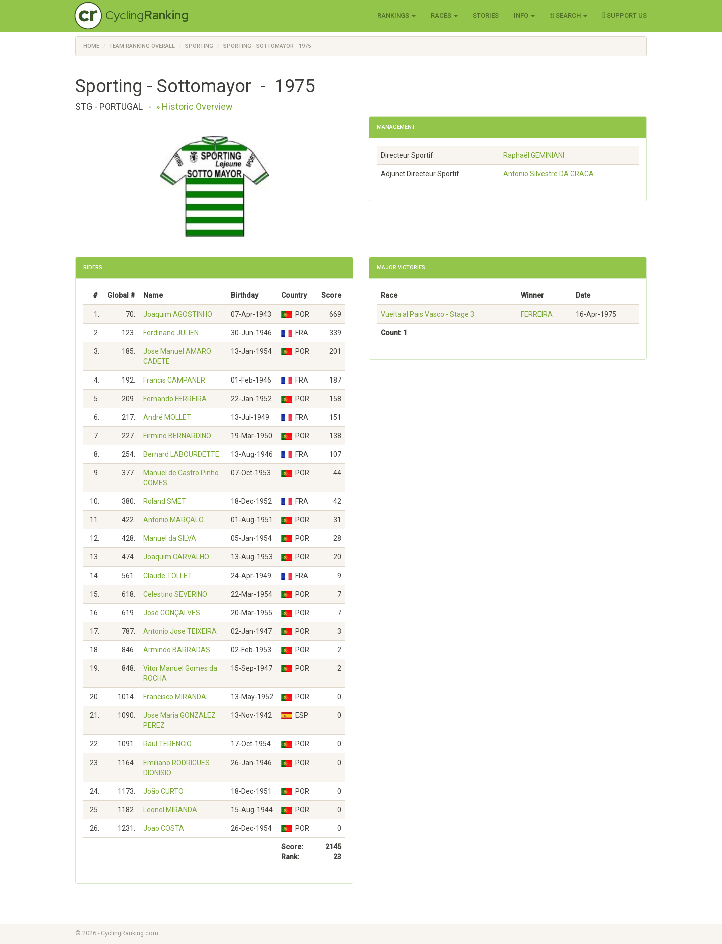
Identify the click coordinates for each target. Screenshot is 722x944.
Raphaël (533, 155)
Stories (486, 15)
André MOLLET (167, 417)
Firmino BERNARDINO (177, 436)
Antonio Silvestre (548, 174)
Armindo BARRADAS (176, 650)
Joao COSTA (163, 828)
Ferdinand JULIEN (171, 333)
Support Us (624, 15)
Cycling (147, 15)
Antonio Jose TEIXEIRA (180, 631)
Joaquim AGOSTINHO (177, 314)
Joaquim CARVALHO (176, 557)
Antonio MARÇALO (173, 520)
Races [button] (444, 15)
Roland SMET (164, 501)
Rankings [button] (396, 15)
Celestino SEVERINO (175, 594)
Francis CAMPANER (174, 380)
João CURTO (163, 791)
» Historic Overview (194, 106)
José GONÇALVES (171, 613)
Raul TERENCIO (167, 744)
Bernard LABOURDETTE (181, 454)
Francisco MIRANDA (174, 697)
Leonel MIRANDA (170, 810)
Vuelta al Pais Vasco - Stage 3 (427, 314)
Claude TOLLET (167, 576)
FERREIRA (537, 314)
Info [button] (524, 15)
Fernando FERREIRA (175, 399)
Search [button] (569, 15)
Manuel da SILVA (169, 538)
